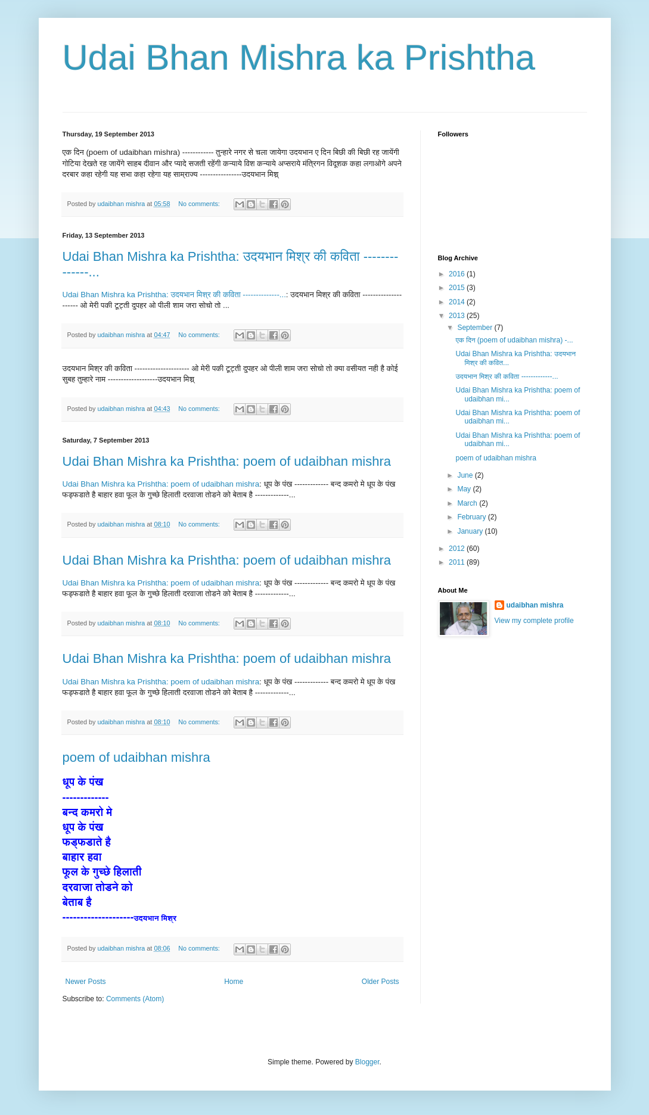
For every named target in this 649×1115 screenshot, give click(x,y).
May (465, 489)
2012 (458, 548)
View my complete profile (534, 620)
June (465, 475)
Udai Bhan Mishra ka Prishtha (299, 57)
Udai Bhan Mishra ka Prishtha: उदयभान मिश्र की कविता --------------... (174, 294)
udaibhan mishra (535, 605)
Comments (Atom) (135, 999)
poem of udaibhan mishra (136, 757)
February (472, 517)
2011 (458, 562)
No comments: (200, 203)
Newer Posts (86, 981)
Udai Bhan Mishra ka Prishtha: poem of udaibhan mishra (227, 461)
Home (233, 981)
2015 (458, 288)
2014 (458, 302)
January (471, 531)
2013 (458, 316)
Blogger (367, 1062)
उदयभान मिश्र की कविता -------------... (506, 376)
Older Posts (380, 981)
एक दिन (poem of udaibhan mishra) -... (514, 340)
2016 (458, 274)
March (468, 503)
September (475, 327)
